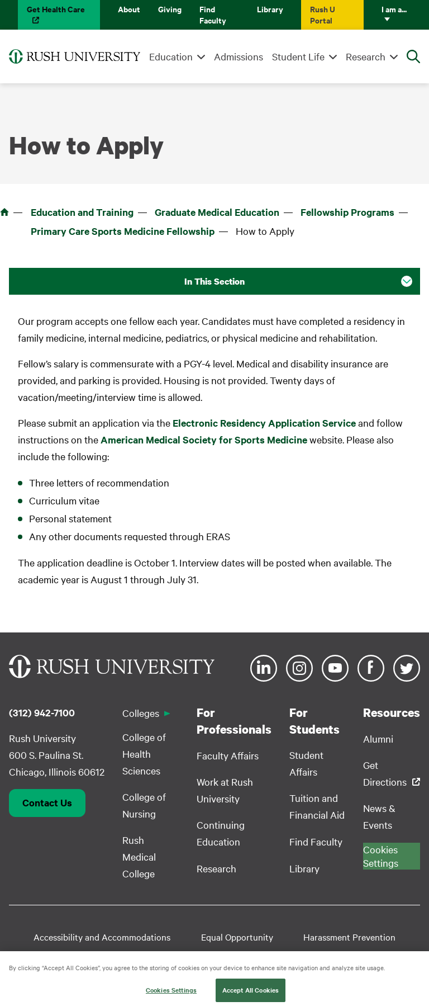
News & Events (379, 816)
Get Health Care (56, 9)
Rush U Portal (322, 14)
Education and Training (82, 212)
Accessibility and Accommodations (102, 937)
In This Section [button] (214, 281)
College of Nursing (144, 805)
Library (270, 9)
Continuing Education (221, 833)
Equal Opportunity (237, 937)
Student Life (298, 56)
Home (4, 212)
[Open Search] (413, 56)
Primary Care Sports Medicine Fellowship (122, 231)
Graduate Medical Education (217, 212)
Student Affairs (306, 763)
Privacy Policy (316, 954)
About (129, 9)
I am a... (394, 9)
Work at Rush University (225, 790)
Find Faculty (212, 14)
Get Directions (385, 773)
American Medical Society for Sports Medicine (204, 439)
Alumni (378, 738)
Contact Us (47, 802)
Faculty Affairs (228, 755)
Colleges (140, 712)
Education (171, 56)
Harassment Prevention (349, 937)
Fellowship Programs (347, 212)
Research (365, 56)
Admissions (238, 56)
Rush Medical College (139, 856)
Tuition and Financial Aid (317, 806)
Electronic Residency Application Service (264, 422)
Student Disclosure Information (146, 954)
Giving (170, 9)
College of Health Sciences (144, 753)
